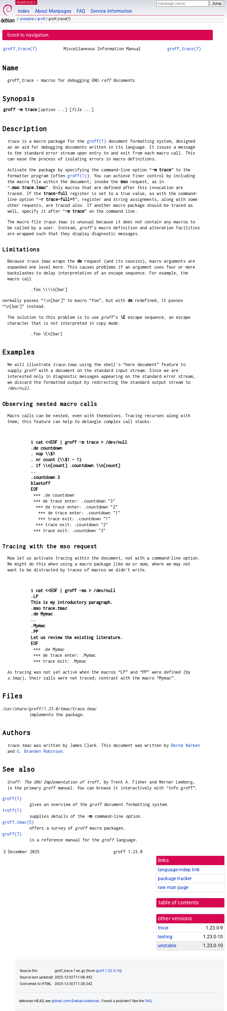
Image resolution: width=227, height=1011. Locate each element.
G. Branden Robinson (40, 751)
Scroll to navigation (27, 35)
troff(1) (12, 810)
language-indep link (179, 869)
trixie (163, 928)
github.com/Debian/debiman (76, 1001)
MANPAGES (26, 2)
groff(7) (96, 141)
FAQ (81, 11)
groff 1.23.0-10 (108, 971)
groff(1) (77, 175)
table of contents (178, 903)
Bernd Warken (185, 745)
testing (165, 937)
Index (24, 11)
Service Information (111, 11)
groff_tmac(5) (18, 822)
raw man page (173, 887)
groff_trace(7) (20, 48)
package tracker (175, 878)
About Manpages (53, 11)
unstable (27, 19)
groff (41, 19)
